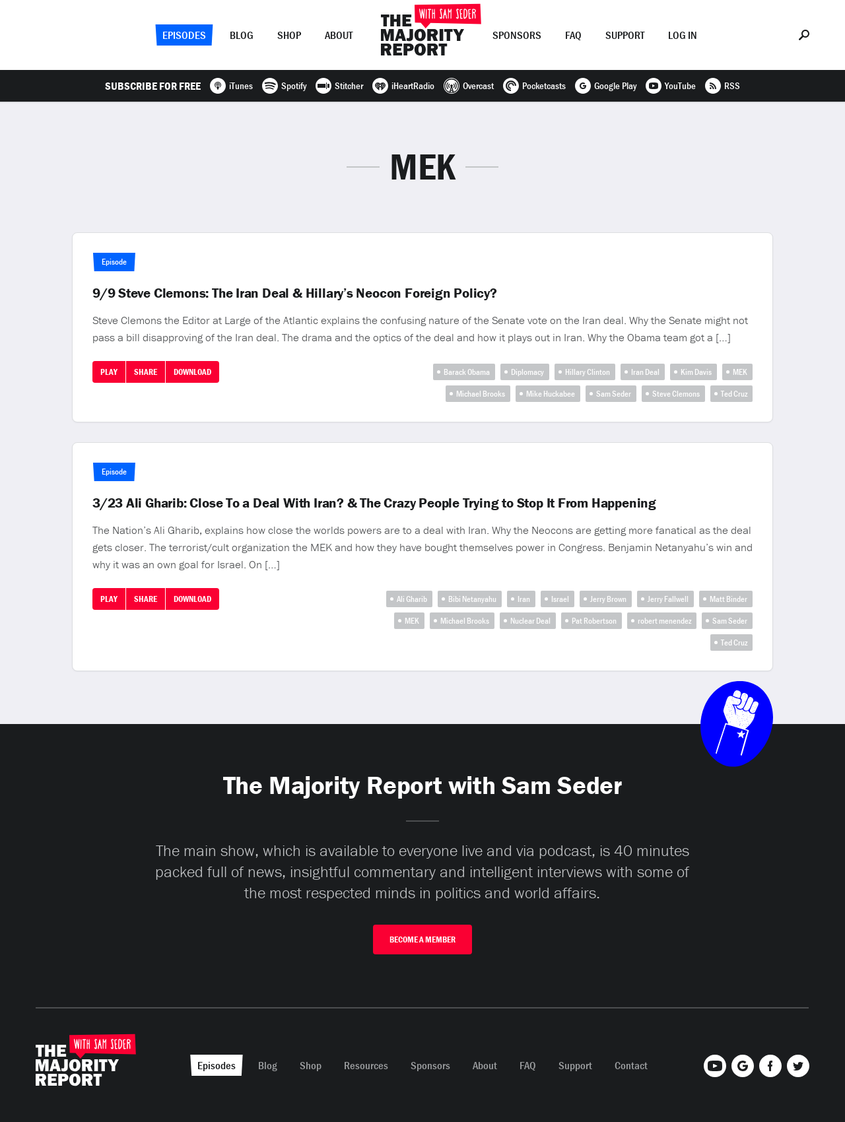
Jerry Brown (608, 599)
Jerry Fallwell (668, 599)
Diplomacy (527, 372)
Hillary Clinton (587, 372)
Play (109, 372)
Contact (631, 1065)
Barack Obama (467, 372)
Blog (242, 35)
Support (624, 35)
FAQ (573, 35)
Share (145, 372)
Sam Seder (613, 393)
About (339, 35)
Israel (560, 599)
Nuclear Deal (530, 620)
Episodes (184, 35)
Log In (682, 35)
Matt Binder (728, 599)
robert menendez (664, 620)
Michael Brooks (480, 393)
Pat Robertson (594, 620)
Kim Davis (696, 372)
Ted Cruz (734, 393)
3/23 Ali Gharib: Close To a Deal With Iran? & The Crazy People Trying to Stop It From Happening (374, 503)
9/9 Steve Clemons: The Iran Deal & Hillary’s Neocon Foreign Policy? (294, 293)
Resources (366, 1065)
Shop (289, 35)
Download (192, 372)
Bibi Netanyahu (472, 599)
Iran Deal (645, 372)
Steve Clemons (676, 393)
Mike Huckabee (550, 393)
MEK (740, 372)
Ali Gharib (412, 599)
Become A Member (422, 939)
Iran (524, 599)
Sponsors (516, 35)
